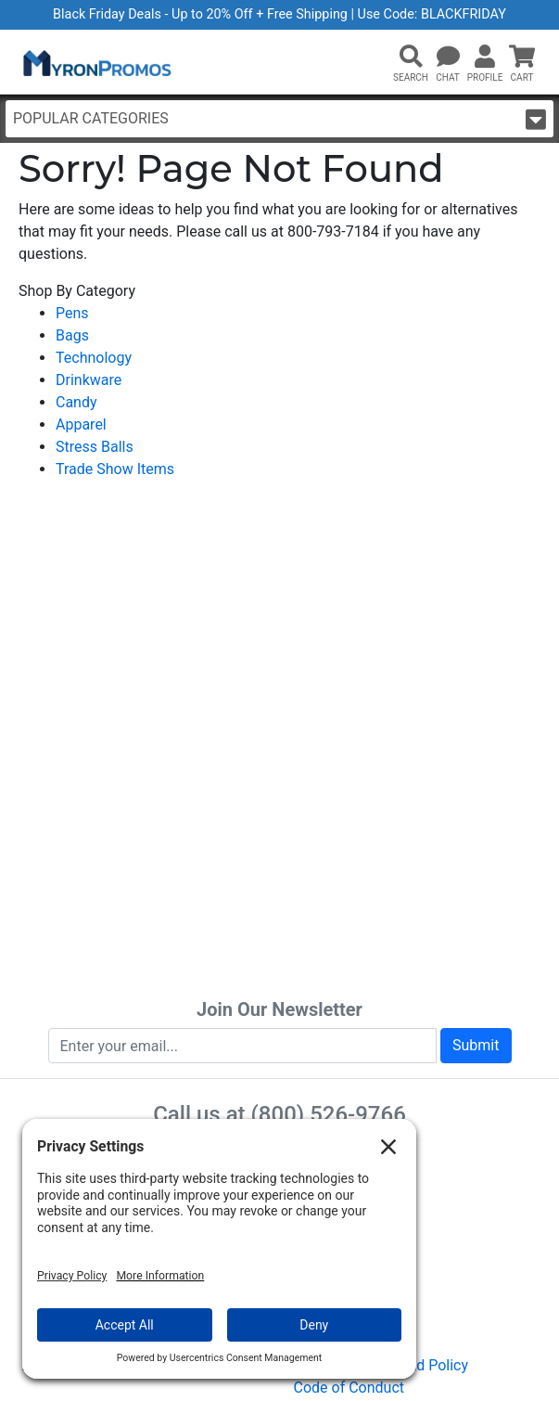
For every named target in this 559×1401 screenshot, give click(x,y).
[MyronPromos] (95, 62)
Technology (94, 357)
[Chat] (448, 57)
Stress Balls (94, 447)
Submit (475, 1045)
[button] (410, 57)
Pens (72, 313)
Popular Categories (279, 119)
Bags (72, 335)
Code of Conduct (349, 1387)
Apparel (81, 424)
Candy (76, 402)
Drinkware (88, 380)
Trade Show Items (115, 469)
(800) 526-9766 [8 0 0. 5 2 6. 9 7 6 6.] (328, 1114)
